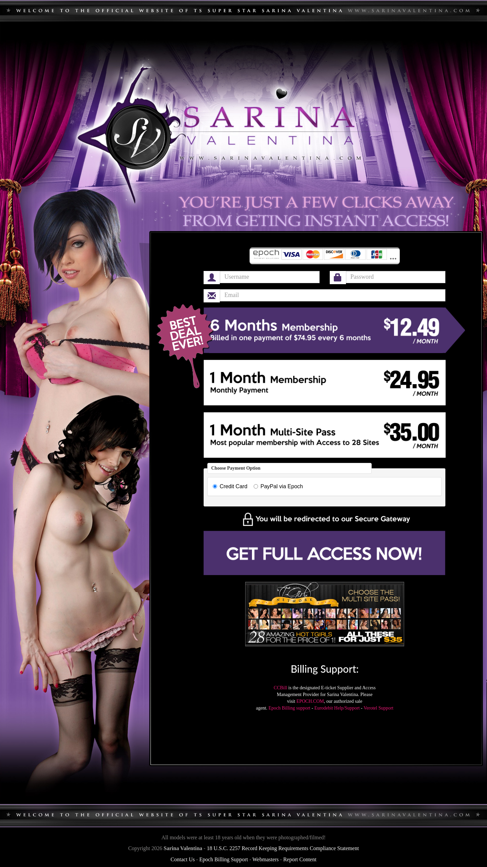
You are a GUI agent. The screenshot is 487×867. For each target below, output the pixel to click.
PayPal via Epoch (278, 486)
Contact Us (182, 859)
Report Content (299, 859)
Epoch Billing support (289, 708)
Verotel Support (378, 708)
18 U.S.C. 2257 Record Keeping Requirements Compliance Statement (283, 848)
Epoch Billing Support (223, 859)
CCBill (280, 687)
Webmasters (265, 859)
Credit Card (230, 486)
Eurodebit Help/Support (337, 708)
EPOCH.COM (310, 701)
